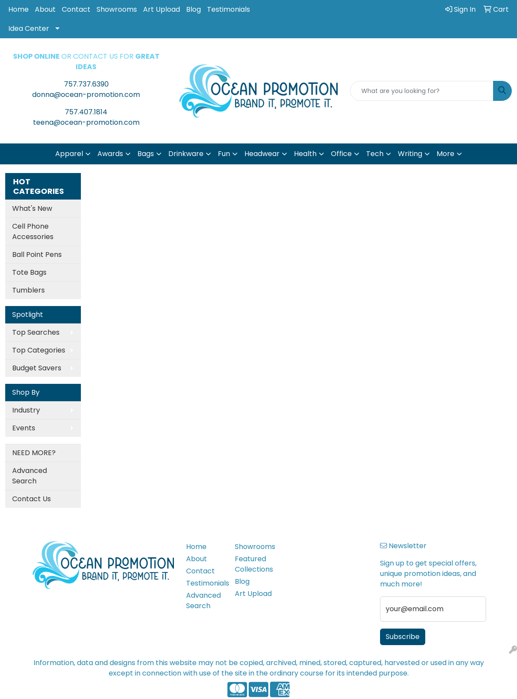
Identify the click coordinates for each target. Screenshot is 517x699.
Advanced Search (29, 476)
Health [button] (305, 154)
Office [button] (341, 154)
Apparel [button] (69, 154)
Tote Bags (29, 272)
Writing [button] (410, 154)
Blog (193, 9)
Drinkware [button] (185, 154)
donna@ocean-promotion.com (86, 95)
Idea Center (28, 28)
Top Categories (38, 350)
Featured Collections (254, 564)
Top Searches (36, 332)
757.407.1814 (86, 112)
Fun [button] (224, 154)
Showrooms (117, 9)
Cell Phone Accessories (32, 231)
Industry (26, 410)
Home (18, 9)
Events (23, 428)
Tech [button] (375, 154)
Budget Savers (36, 368)
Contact (76, 9)
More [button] (445, 154)
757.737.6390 (86, 84)
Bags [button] (145, 154)
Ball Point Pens (37, 255)
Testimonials (228, 9)
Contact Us (31, 499)
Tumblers (28, 290)
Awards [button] (110, 154)
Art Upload (161, 9)
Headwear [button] (262, 154)
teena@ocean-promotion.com (86, 122)
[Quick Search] (422, 91)
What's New (32, 208)
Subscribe (403, 637)
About (45, 9)
